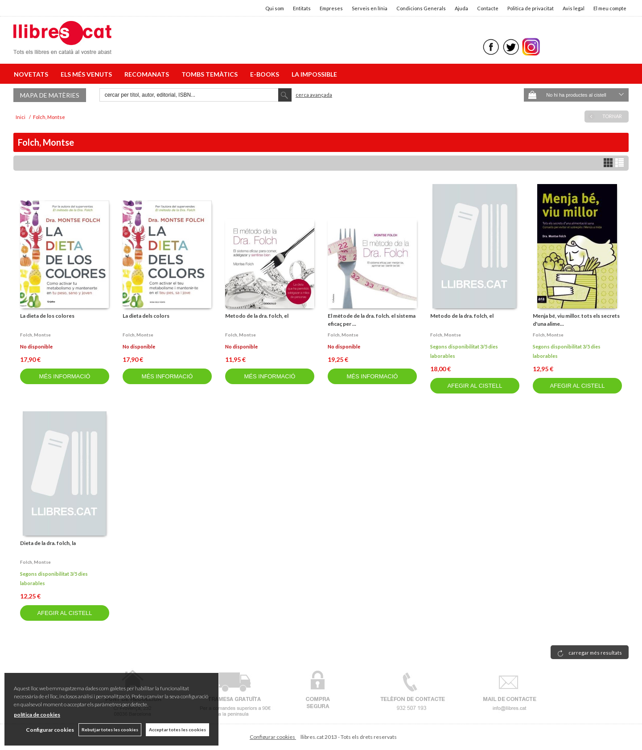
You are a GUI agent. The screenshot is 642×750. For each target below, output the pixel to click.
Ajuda (461, 8)
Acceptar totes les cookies (177, 729)
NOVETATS (32, 74)
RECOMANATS (148, 74)
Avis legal (573, 8)
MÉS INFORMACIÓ (65, 376)
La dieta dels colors (146, 315)
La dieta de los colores (47, 315)
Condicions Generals (421, 8)
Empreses (331, 8)
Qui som (274, 8)
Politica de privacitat (530, 8)
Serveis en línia (369, 8)
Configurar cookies (273, 737)
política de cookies (37, 714)
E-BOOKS (266, 74)
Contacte (487, 8)
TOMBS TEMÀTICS (210, 74)
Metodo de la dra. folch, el (256, 315)
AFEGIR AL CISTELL (474, 385)
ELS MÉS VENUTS (88, 74)
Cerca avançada (314, 95)
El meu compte (609, 8)
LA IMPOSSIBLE (314, 74)
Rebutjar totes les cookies (110, 729)
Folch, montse (35, 334)
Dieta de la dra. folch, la (48, 543)
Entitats (302, 8)
